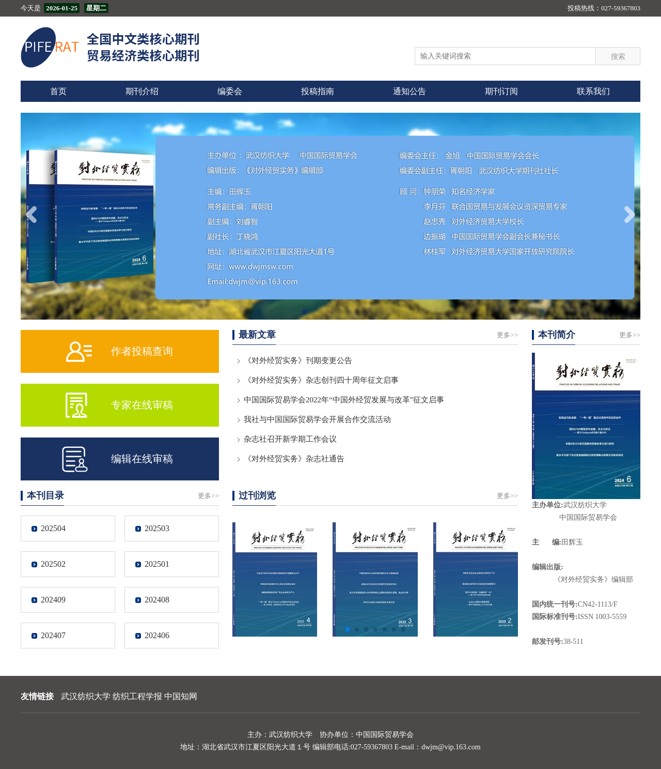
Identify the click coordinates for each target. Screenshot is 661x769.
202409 (53, 599)
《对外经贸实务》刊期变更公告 (298, 360)
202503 (157, 528)
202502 (53, 564)
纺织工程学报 (137, 696)
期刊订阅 (501, 91)
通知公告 (409, 91)
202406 (157, 635)
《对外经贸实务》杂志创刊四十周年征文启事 (321, 380)
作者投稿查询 (142, 351)
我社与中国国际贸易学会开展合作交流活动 (317, 419)
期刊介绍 (142, 91)
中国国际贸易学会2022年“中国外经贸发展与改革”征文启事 (344, 400)
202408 (157, 599)
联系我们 (593, 91)
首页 (58, 91)
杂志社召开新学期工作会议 (290, 439)
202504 (53, 528)
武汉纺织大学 (86, 696)
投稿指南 (317, 91)
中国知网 (180, 696)
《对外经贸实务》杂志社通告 (294, 459)
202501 (157, 564)
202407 (53, 635)
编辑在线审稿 (142, 458)
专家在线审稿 (142, 405)
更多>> (507, 335)
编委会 (229, 91)
